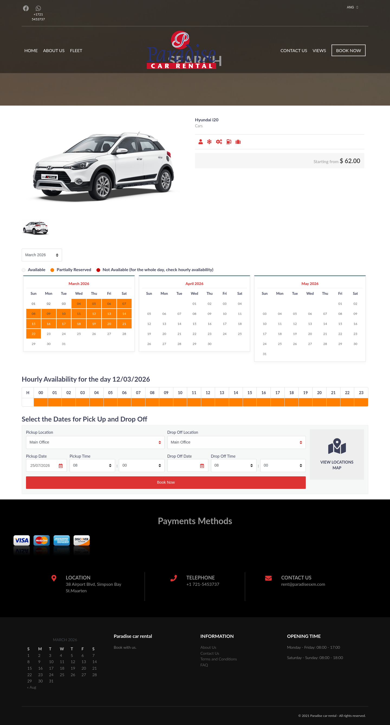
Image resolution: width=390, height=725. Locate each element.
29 (33, 344)
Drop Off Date (179, 456)
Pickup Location (39, 432)
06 (164, 314)
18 (79, 324)
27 (109, 334)
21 (124, 324)
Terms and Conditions (218, 659)
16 (49, 324)
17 (64, 324)
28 (124, 334)
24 (64, 334)
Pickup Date (36, 456)
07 (179, 314)
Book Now (348, 50)
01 (194, 304)
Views (319, 50)
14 (124, 314)
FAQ (204, 665)
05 (149, 314)
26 (94, 334)
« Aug (31, 687)
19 (94, 324)
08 (194, 314)
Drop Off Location (182, 432)
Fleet (76, 50)
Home (31, 50)
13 (109, 314)
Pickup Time (80, 456)
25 (79, 334)
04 (240, 304)
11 (240, 314)
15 (33, 324)
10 (225, 314)
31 (64, 344)
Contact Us (294, 50)
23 (49, 334)
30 (49, 344)
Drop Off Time (223, 456)
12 (94, 314)
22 (33, 334)
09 (210, 314)
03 (225, 304)
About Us (53, 50)
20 (109, 324)
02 (210, 304)
